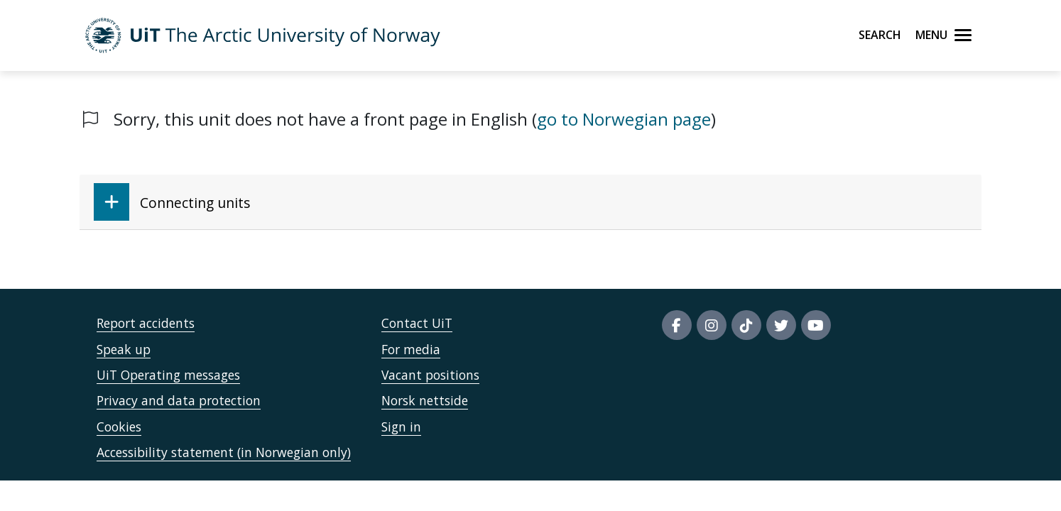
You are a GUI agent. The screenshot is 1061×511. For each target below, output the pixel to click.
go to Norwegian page (624, 119)
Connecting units (172, 202)
